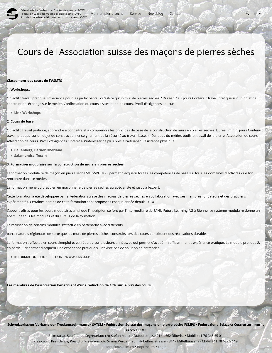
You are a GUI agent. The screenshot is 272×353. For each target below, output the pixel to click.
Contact (175, 13)
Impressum (146, 346)
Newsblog (155, 13)
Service (135, 13)
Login (162, 346)
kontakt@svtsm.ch (120, 346)
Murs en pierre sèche (107, 13)
